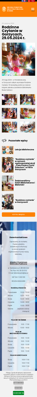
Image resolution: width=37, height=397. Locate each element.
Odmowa (18, 388)
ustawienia (18, 383)
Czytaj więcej (18, 214)
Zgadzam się (18, 393)
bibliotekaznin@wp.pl (21, 273)
